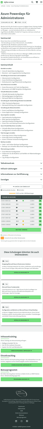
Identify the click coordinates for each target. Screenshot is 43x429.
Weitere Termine (21, 230)
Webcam (21, 415)
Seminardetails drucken (8, 190)
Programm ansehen (21, 379)
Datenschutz (21, 408)
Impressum (21, 406)
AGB (21, 411)
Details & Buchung (21, 272)
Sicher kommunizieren (21, 413)
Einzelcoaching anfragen (21, 365)
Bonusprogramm (21, 417)
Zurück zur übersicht (21, 186)
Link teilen (20, 190)
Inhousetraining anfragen (21, 351)
